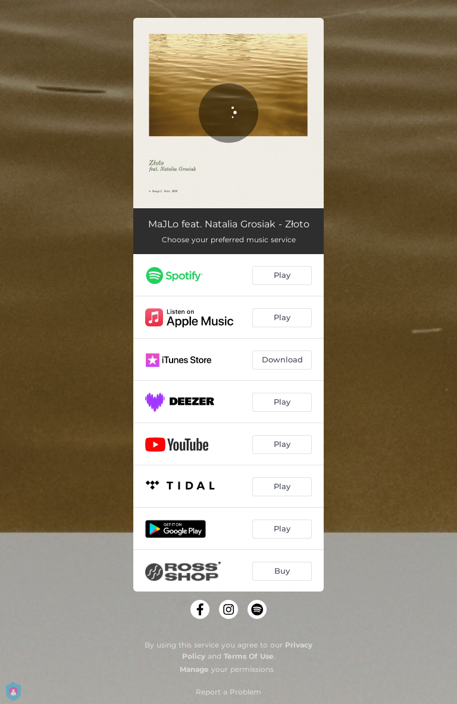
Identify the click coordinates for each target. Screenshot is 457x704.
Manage (194, 669)
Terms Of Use (249, 656)
